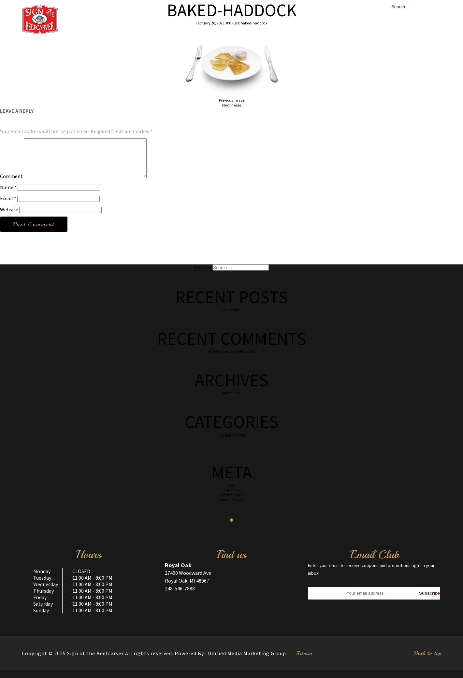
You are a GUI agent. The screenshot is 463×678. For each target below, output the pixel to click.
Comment (11, 184)
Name (8, 195)
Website (9, 217)
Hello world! (231, 317)
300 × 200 (232, 23)
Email (8, 206)
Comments (231, 502)
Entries (231, 497)
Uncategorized (231, 443)
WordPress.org (231, 507)
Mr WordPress (219, 359)
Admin (303, 661)
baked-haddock (254, 23)
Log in (232, 492)
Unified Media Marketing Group (247, 661)
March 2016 (231, 400)
